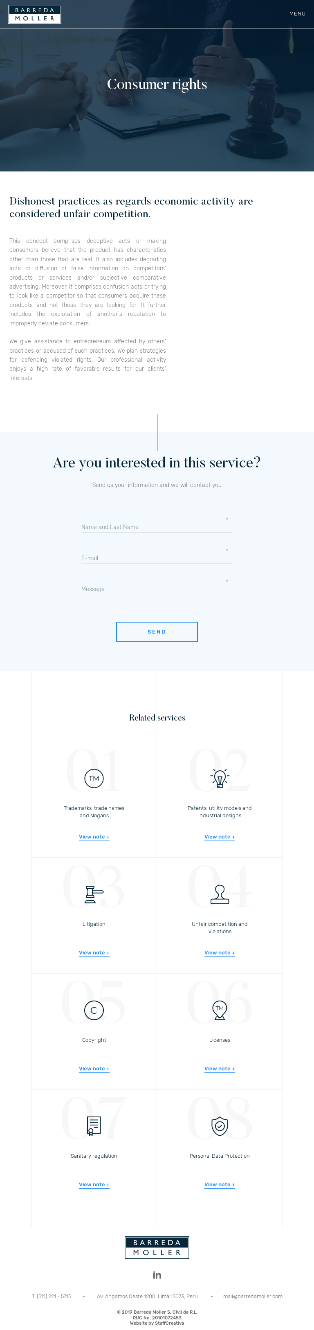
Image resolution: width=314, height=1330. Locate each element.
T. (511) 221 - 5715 (52, 1296)
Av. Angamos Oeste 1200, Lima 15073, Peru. (148, 1296)
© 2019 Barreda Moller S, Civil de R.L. (157, 1318)
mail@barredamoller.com (253, 1296)
